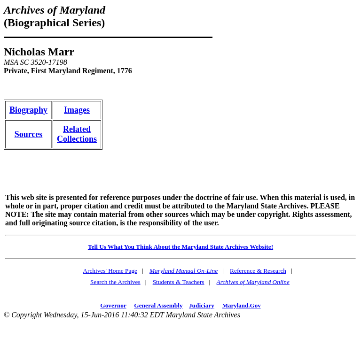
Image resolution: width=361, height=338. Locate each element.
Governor (113, 305)
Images (77, 110)
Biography (28, 110)
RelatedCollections (77, 134)
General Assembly (158, 305)
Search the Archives (115, 281)
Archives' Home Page (110, 270)
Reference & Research (258, 270)
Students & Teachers (178, 281)
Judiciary (201, 305)
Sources (29, 134)
